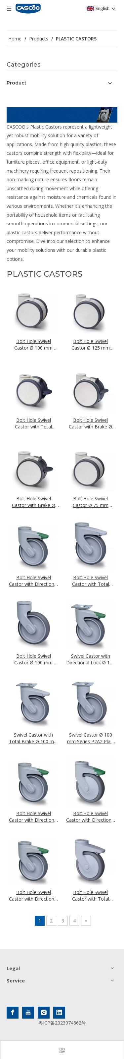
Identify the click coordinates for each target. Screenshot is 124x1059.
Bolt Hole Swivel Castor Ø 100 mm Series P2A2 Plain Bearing (33, 659)
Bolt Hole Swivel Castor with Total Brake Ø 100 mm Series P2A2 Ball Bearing (90, 895)
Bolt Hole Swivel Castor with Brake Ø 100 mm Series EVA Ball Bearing (33, 502)
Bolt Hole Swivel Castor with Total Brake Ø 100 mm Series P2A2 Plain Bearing (90, 580)
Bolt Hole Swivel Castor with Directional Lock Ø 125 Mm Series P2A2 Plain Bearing (33, 816)
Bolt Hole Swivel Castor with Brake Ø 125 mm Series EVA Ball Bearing (90, 423)
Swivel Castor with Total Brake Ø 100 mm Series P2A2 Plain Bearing (33, 738)
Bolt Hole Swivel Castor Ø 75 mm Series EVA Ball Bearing (90, 502)
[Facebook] (13, 1013)
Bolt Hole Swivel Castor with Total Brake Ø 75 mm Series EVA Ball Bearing (33, 423)
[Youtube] (28, 1013)
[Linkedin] (59, 1013)
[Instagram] (44, 1013)
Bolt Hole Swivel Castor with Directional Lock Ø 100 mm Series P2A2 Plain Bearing (33, 580)
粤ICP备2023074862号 (62, 1023)
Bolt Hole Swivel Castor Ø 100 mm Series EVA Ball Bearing (33, 344)
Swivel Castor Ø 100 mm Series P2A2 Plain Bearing (90, 738)
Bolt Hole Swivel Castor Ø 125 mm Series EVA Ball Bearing (90, 344)
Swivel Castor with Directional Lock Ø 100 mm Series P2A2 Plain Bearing (90, 659)
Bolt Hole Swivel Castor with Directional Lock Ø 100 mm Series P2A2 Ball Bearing (90, 816)
